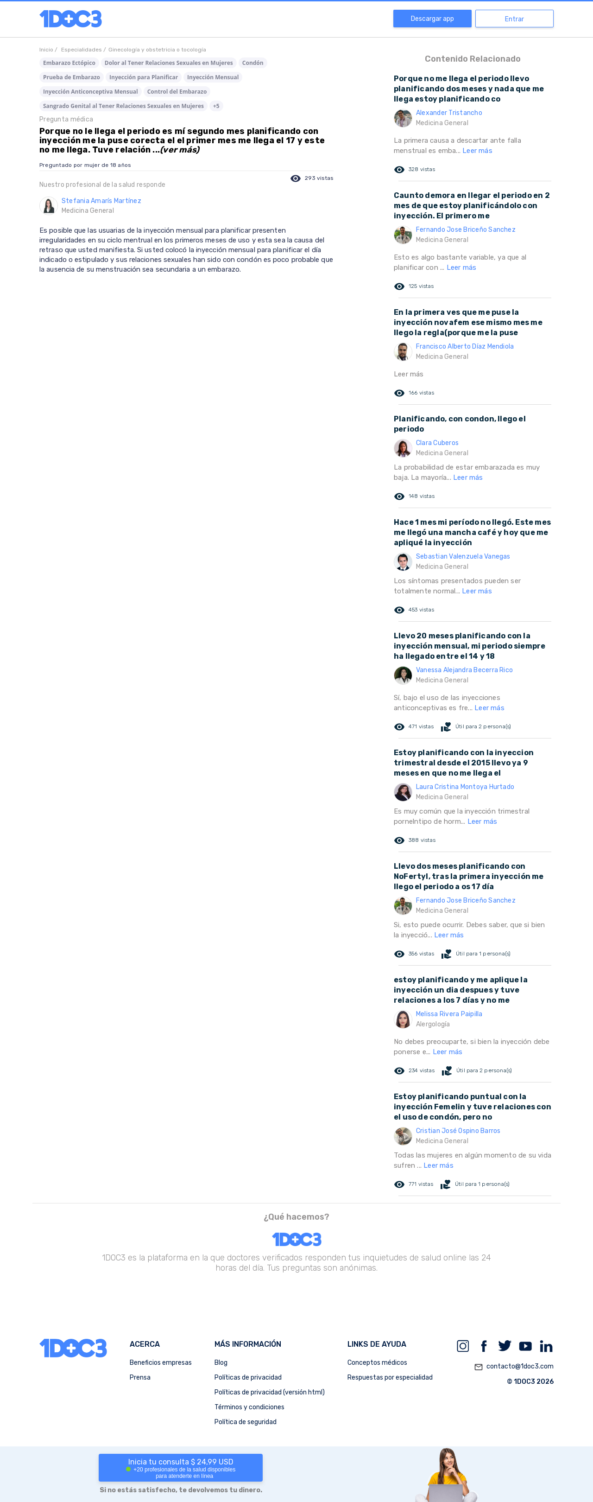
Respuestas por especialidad (390, 1377)
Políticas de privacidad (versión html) (269, 1392)
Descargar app (432, 19)
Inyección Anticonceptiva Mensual (90, 91)
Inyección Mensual (213, 77)
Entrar (514, 19)
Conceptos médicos (377, 1363)
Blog (220, 1363)
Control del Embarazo (177, 91)
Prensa (140, 1377)
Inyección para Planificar (143, 77)
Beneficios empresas (161, 1363)
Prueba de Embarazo (71, 77)
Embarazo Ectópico (69, 63)
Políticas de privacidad (248, 1377)
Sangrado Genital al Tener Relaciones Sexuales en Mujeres (123, 106)
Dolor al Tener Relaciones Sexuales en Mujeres (169, 63)
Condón (253, 63)
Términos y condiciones (249, 1407)
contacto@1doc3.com (514, 1367)
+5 (216, 106)
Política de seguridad (245, 1422)
